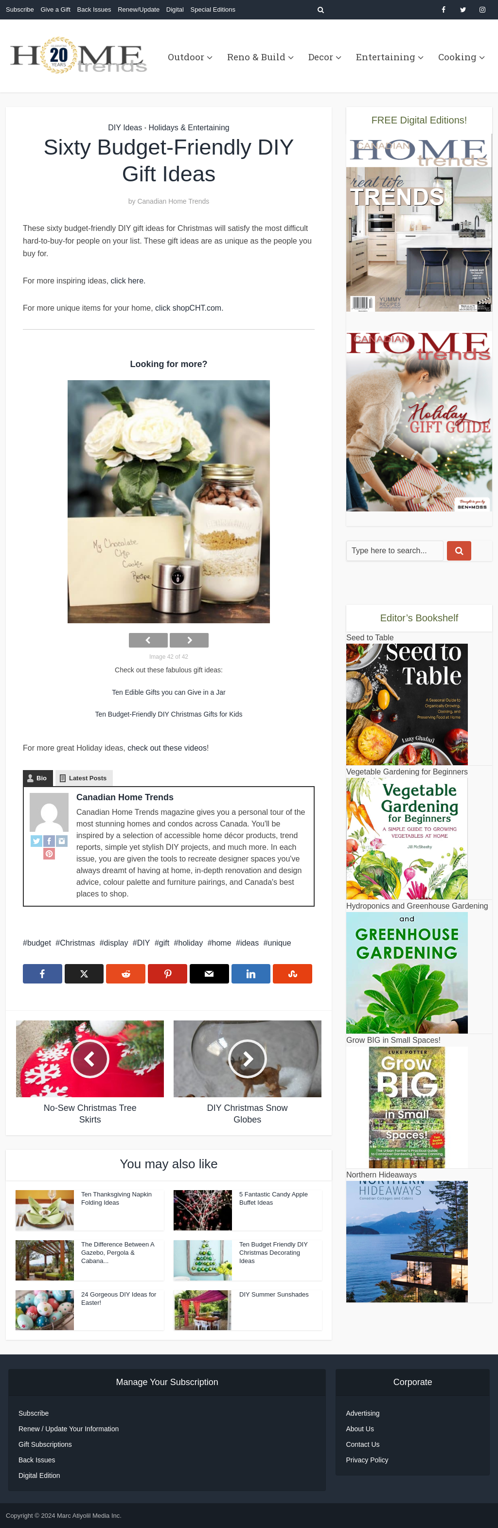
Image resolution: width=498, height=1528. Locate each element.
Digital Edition (39, 1475)
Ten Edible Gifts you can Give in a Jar (168, 692)
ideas (249, 943)
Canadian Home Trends (173, 201)
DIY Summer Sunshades (274, 1294)
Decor (320, 57)
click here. (128, 281)
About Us (360, 1429)
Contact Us (362, 1444)
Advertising (362, 1413)
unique (279, 943)
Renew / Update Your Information (68, 1429)
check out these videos (167, 748)
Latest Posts (88, 778)
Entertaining (385, 57)
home (221, 943)
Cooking (457, 57)
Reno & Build (256, 57)
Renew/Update (139, 9)
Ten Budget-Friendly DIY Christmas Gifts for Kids (168, 714)
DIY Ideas (125, 127)
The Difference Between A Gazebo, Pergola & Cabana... (117, 1253)
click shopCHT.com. (188, 308)
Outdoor (186, 57)
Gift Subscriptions (45, 1444)
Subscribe (20, 9)
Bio (41, 778)
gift (164, 943)
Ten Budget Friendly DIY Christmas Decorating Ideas (273, 1253)
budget (39, 943)
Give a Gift (55, 9)
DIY (143, 943)
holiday (190, 943)
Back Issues (94, 9)
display (116, 943)
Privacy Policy (367, 1460)
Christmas (77, 943)
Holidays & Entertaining (188, 127)
